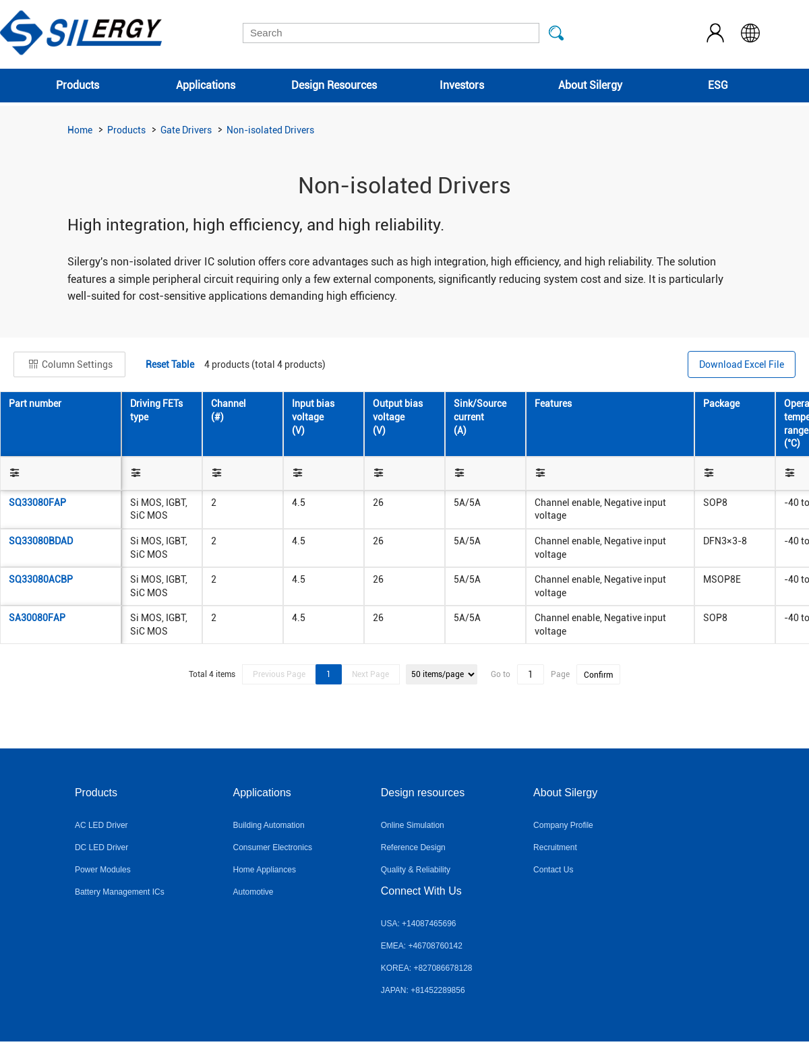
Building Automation (269, 825)
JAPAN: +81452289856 (423, 990)
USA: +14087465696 (418, 923)
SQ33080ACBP (41, 579)
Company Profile (563, 825)
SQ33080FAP (37, 502)
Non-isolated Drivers (270, 130)
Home (79, 130)
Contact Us (553, 869)
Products (77, 85)
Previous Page (279, 674)
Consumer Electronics (272, 847)
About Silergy (590, 85)
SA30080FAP (37, 617)
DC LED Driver (101, 847)
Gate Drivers (186, 130)
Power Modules (103, 869)
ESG (718, 85)
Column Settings (69, 364)
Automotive (253, 892)
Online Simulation (412, 825)
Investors (462, 85)
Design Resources (334, 85)
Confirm (598, 675)
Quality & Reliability (415, 869)
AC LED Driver (101, 825)
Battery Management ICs (119, 892)
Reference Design (413, 847)
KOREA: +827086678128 (427, 968)
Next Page (370, 674)
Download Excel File (741, 364)
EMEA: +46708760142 (421, 946)
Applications (205, 85)
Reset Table (170, 364)
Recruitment (555, 847)
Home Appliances (264, 869)
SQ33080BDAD (41, 541)
